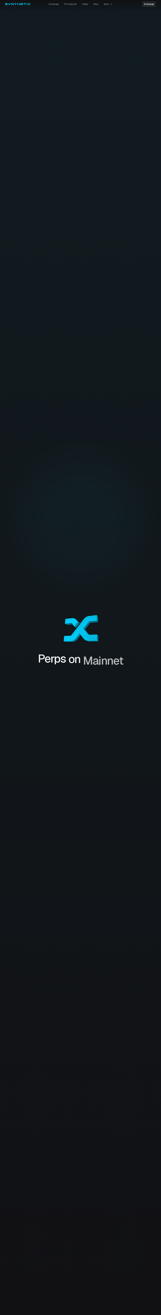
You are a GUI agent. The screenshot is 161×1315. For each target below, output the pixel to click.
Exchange (54, 4)
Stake (85, 4)
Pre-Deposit (70, 4)
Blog (96, 4)
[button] (108, 4)
